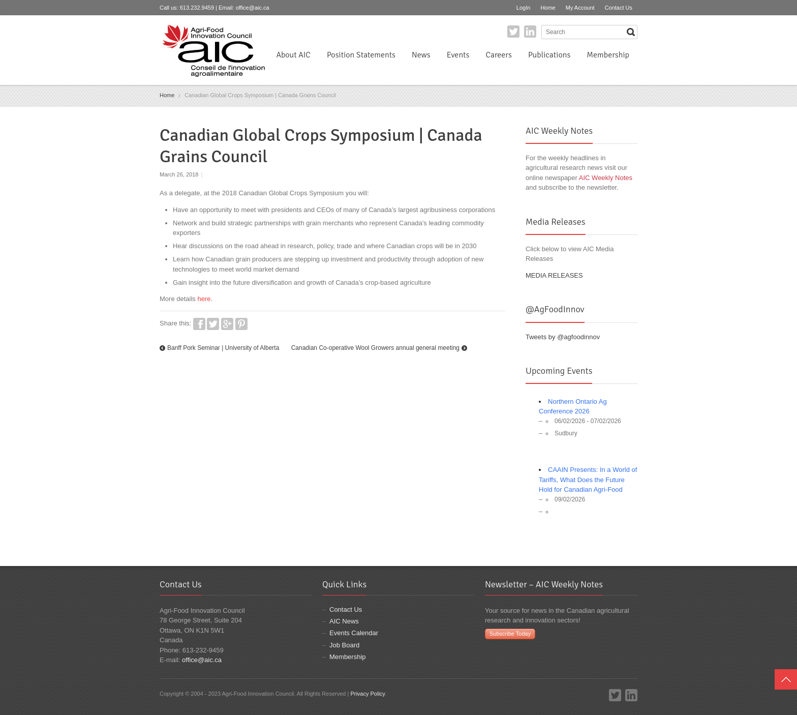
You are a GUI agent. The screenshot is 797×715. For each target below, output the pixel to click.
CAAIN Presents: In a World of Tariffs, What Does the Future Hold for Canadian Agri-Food (588, 479)
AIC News (344, 621)
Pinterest (241, 324)
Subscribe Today (510, 634)
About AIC (293, 55)
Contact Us (618, 8)
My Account (580, 8)
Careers (498, 55)
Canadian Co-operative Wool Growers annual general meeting (375, 347)
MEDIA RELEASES (554, 275)
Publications (549, 55)
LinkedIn (530, 31)
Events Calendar (353, 633)
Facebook (199, 324)
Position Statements (361, 55)
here (203, 299)
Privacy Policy (367, 694)
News (421, 55)
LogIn (523, 8)
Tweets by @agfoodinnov (563, 337)
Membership (608, 55)
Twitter (513, 31)
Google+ (227, 324)
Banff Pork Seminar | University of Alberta (223, 347)
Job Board (344, 645)
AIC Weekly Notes (605, 178)
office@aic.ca (252, 8)
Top (786, 679)
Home (547, 8)
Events (458, 55)
